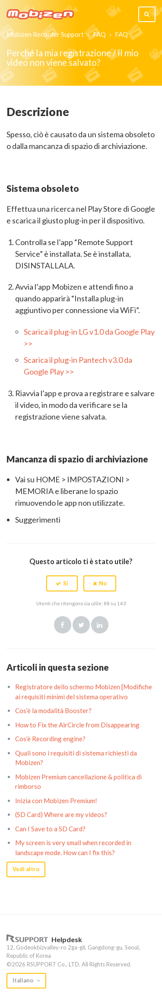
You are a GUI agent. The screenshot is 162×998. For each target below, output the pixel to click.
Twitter (81, 624)
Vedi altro (26, 869)
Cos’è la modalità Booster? (53, 710)
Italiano (24, 980)
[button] (62, 583)
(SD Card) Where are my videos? (61, 814)
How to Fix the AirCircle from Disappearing (77, 725)
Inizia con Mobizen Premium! (56, 800)
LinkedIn (99, 624)
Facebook (62, 624)
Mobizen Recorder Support (45, 34)
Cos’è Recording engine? (50, 739)
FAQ (99, 34)
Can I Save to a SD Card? (50, 829)
